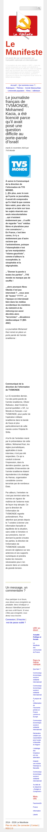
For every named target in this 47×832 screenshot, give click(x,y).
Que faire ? (36, 669)
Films (28, 91)
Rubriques (10, 88)
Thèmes (19, 88)
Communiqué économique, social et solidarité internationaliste (38, 677)
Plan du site (11, 825)
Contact (34, 825)
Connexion (10, 619)
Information (37, 811)
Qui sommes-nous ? (27, 85)
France (35, 807)
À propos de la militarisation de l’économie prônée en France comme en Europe (37, 708)
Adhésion (36, 91)
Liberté (35, 815)
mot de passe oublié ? (16, 622)
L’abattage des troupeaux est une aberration (36, 753)
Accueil (13, 85)
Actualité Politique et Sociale (37, 637)
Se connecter (23, 825)
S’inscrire (21, 619)
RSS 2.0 (9, 828)
